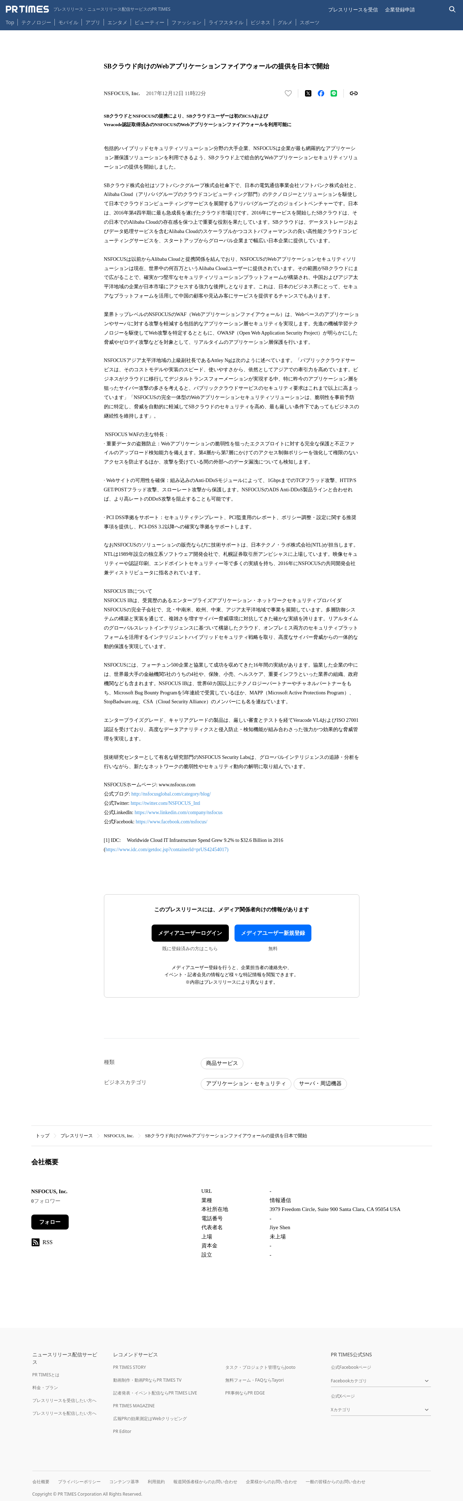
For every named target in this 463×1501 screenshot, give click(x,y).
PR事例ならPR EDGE (245, 1393)
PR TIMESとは (46, 1375)
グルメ (285, 22)
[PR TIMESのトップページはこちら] (88, 9)
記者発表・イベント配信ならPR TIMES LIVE (155, 1393)
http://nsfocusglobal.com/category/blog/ (171, 794)
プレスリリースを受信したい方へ (64, 1400)
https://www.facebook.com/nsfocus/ (171, 821)
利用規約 (156, 1482)
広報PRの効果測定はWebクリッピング (150, 1418)
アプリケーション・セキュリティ (246, 1083)
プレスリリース (76, 1135)
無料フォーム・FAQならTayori (254, 1380)
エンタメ (117, 22)
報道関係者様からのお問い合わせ (205, 1482)
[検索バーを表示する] (452, 9)
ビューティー (149, 22)
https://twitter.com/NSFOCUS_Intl (165, 803)
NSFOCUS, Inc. (119, 1135)
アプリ (92, 22)
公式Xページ (343, 1396)
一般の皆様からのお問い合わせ (335, 1482)
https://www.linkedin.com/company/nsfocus (178, 812)
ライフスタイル (226, 22)
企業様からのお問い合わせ (271, 1482)
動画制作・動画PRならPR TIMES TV (147, 1380)
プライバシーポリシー (79, 1482)
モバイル (68, 22)
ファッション (186, 22)
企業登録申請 (400, 9)
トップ (42, 1135)
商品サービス (222, 1063)
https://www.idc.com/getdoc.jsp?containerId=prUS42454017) (166, 849)
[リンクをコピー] (353, 93)
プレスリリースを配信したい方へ (64, 1413)
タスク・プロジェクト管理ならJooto (260, 1367)
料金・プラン (45, 1387)
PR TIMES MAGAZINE (134, 1406)
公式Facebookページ (351, 1367)
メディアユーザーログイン (190, 933)
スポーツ (310, 22)
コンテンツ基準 (124, 1482)
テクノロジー (36, 22)
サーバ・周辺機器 (320, 1083)
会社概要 (40, 1482)
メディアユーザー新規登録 (273, 933)
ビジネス (260, 22)
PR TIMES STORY (129, 1367)
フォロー (49, 1222)
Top (10, 22)
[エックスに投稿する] (308, 93)
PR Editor (122, 1431)
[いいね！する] (288, 93)
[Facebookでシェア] (321, 93)
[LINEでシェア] (334, 93)
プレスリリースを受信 (353, 9)
